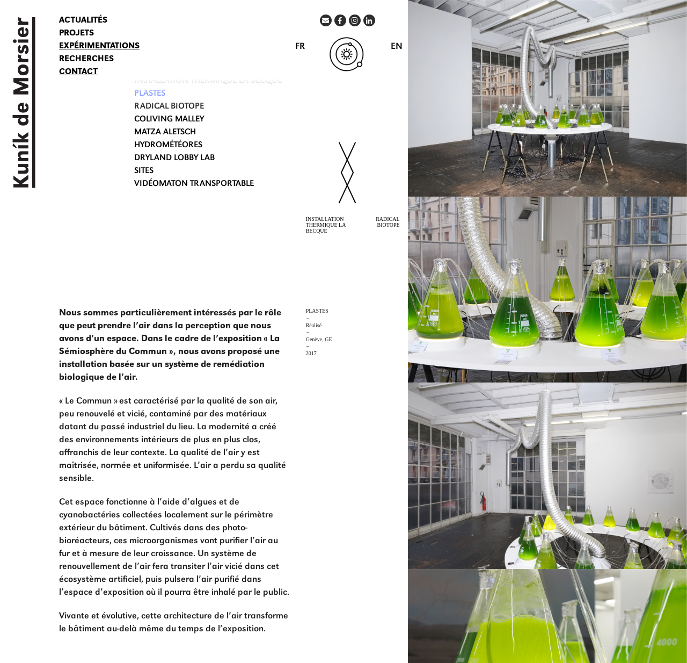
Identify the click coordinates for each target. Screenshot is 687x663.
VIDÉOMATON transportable (194, 184)
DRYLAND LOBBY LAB (174, 158)
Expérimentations (99, 46)
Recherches (86, 59)
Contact (78, 72)
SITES (144, 171)
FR (300, 47)
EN (397, 47)
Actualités (83, 21)
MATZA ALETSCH (165, 132)
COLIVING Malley (169, 120)
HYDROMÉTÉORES (168, 145)
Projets (76, 34)
